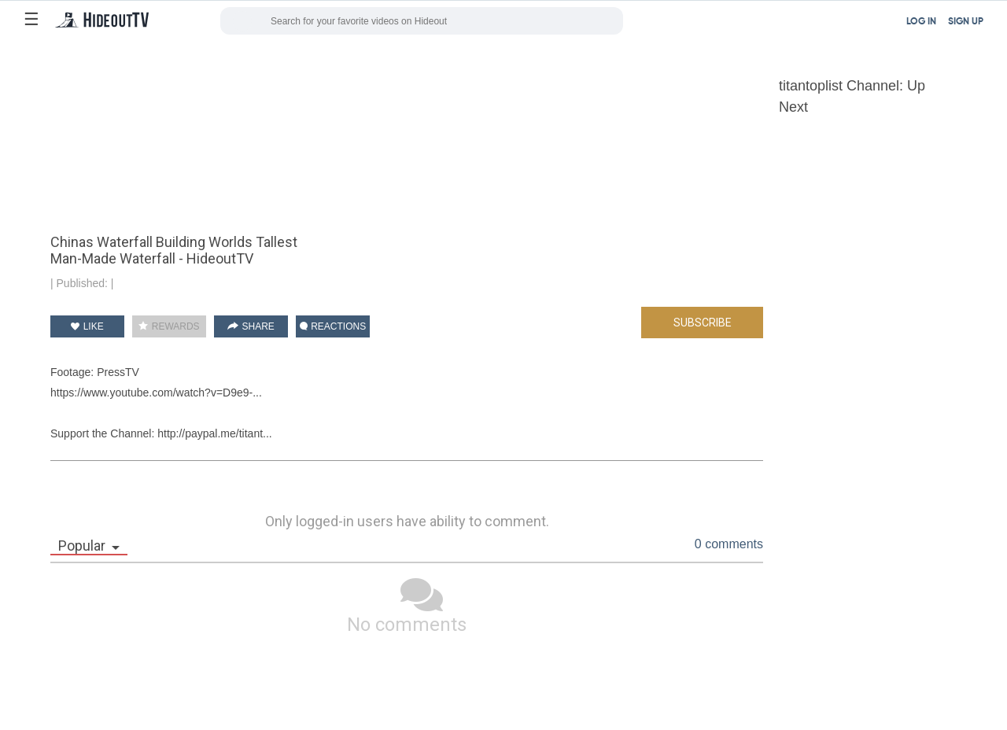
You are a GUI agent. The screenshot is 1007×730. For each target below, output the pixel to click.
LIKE (87, 326)
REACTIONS (333, 326)
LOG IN (921, 22)
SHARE (251, 326)
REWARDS (168, 326)
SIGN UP (965, 22)
